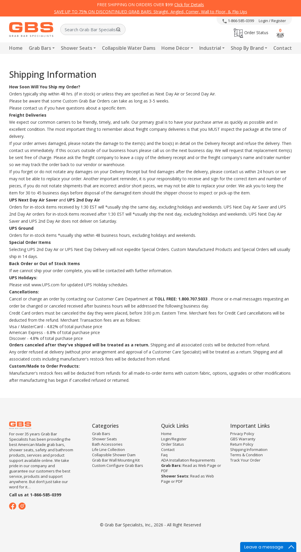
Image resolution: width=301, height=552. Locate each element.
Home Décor (175, 48)
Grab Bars (40, 48)
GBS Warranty (242, 439)
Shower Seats (76, 48)
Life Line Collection (108, 449)
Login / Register (272, 20)
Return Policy (241, 444)
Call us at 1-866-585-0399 (35, 495)
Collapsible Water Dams (128, 48)
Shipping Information (248, 449)
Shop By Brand (247, 48)
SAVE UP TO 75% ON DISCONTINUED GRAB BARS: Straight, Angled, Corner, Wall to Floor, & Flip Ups (150, 11)
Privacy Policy (242, 433)
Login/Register (174, 439)
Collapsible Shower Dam (114, 454)
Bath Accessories (107, 444)
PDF (164, 470)
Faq (164, 454)
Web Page (207, 465)
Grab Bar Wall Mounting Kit (116, 460)
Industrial (210, 48)
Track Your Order (245, 460)
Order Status (251, 32)
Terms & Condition (246, 454)
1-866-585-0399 (238, 20)
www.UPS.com (45, 284)
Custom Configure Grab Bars (117, 465)
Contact (282, 48)
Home (16, 48)
